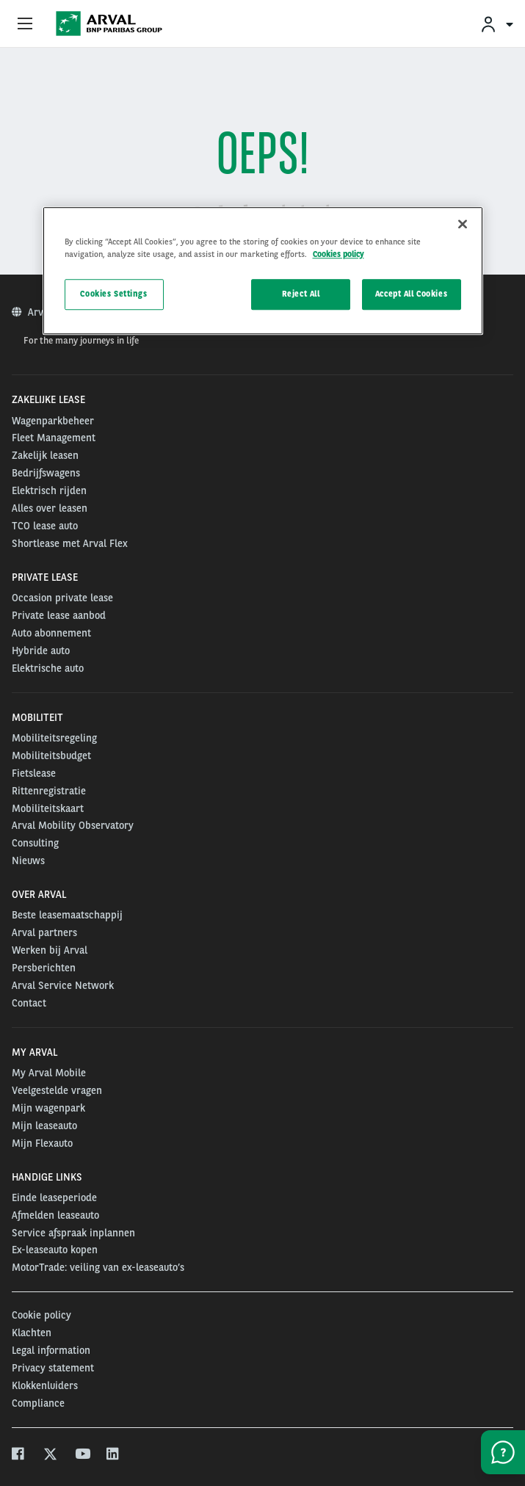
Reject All (301, 294)
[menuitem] (496, 24)
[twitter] (50, 1455)
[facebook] (19, 1455)
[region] (263, 270)
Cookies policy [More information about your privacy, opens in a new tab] (338, 254)
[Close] (462, 224)
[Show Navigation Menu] (25, 24)
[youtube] (82, 1455)
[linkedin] (113, 1455)
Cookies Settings (113, 294)
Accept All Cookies (411, 294)
